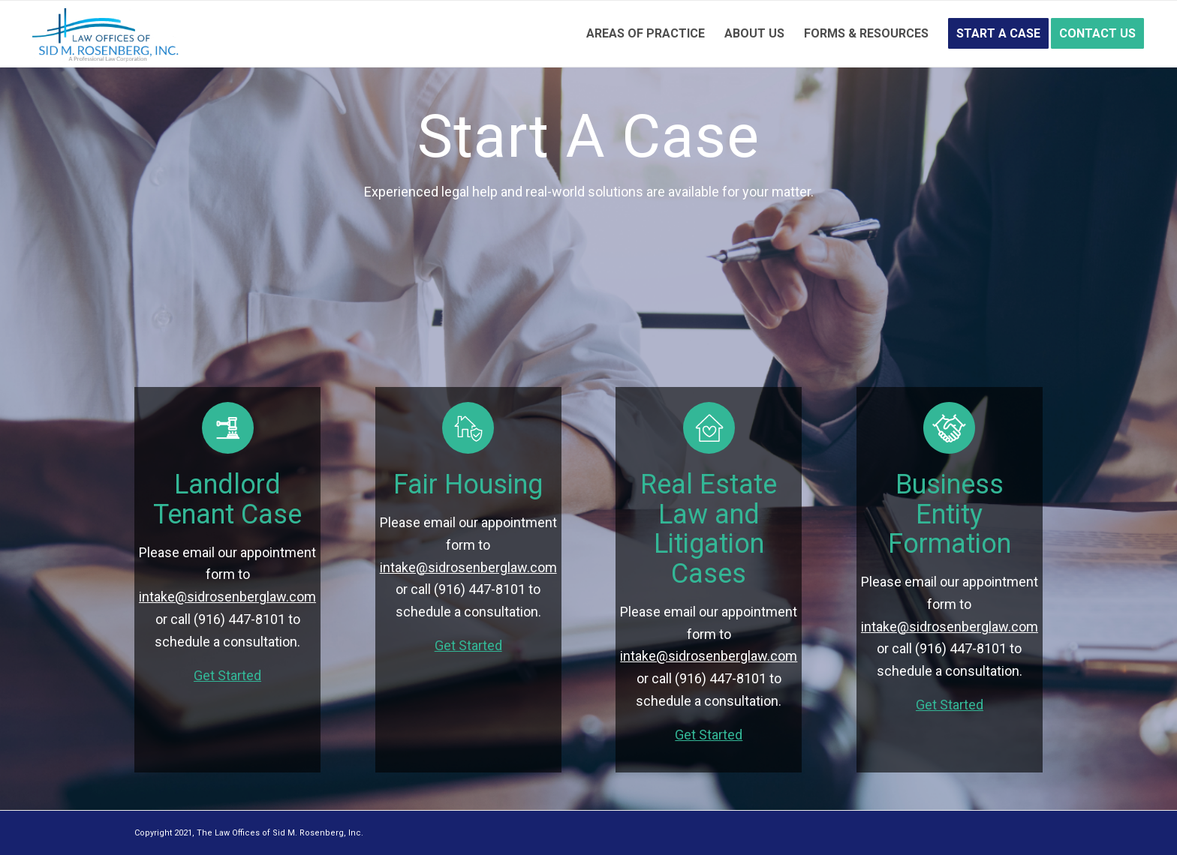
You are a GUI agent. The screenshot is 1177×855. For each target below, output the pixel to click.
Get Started (227, 675)
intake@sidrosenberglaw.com (227, 596)
